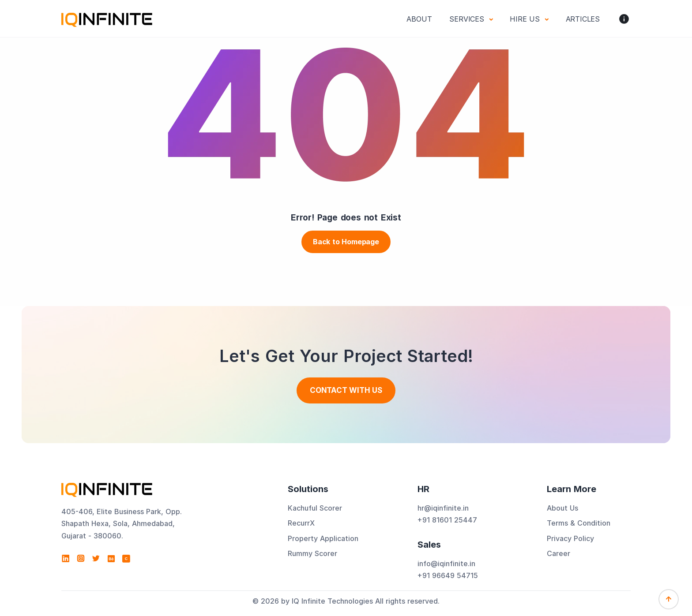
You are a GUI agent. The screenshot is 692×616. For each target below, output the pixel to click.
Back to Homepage (346, 241)
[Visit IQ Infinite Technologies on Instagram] (80, 559)
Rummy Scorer (312, 553)
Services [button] (467, 19)
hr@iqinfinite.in (443, 508)
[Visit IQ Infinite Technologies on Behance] (111, 559)
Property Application (323, 538)
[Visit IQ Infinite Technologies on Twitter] (95, 559)
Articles (583, 19)
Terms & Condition (578, 523)
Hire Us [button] (526, 19)
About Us (562, 508)
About (419, 19)
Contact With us (346, 390)
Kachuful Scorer (315, 508)
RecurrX (301, 523)
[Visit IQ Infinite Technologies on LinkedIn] (65, 559)
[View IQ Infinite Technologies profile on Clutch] (126, 559)
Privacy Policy (570, 538)
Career (558, 553)
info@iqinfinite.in (446, 563)
